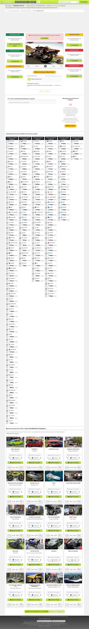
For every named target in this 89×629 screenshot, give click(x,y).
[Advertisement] (44, 22)
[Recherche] (77, 2)
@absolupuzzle (44, 621)
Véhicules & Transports (25, 10)
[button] (38, 2)
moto (41, 91)
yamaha (47, 91)
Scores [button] (33, 2)
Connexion (83, 2)
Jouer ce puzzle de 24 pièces (14, 45)
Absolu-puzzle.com (42, 626)
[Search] (69, 2)
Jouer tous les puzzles (22, 2)
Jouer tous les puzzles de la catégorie (44, 611)
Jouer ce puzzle (15, 462)
